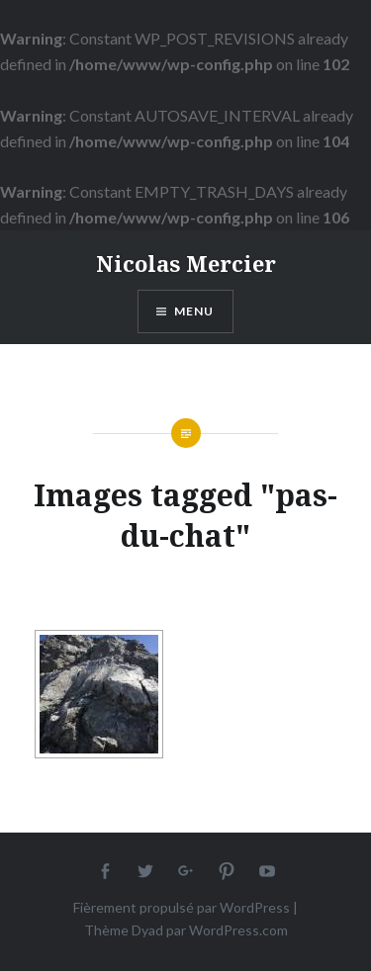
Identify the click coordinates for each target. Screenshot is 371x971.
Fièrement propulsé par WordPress (181, 907)
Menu (194, 311)
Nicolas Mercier (186, 263)
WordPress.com (238, 930)
